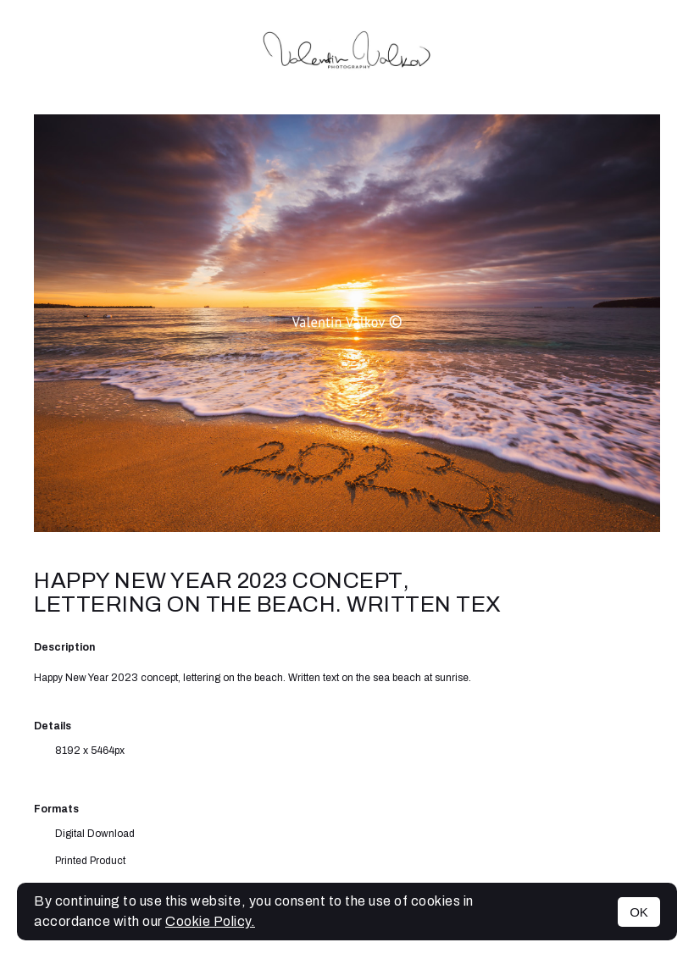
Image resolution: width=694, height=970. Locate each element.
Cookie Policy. (210, 921)
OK (639, 912)
